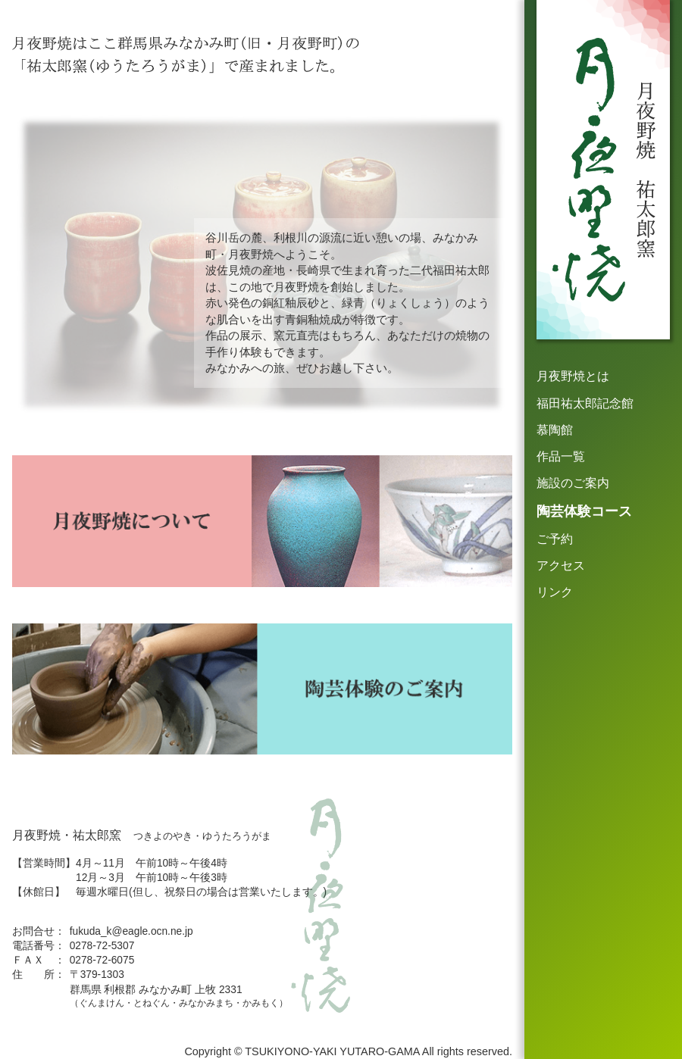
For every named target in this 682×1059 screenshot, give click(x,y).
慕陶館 (555, 429)
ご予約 (555, 539)
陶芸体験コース (584, 511)
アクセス (561, 565)
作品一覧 (561, 456)
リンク (555, 592)
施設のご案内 (573, 482)
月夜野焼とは (573, 376)
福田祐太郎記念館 (585, 403)
